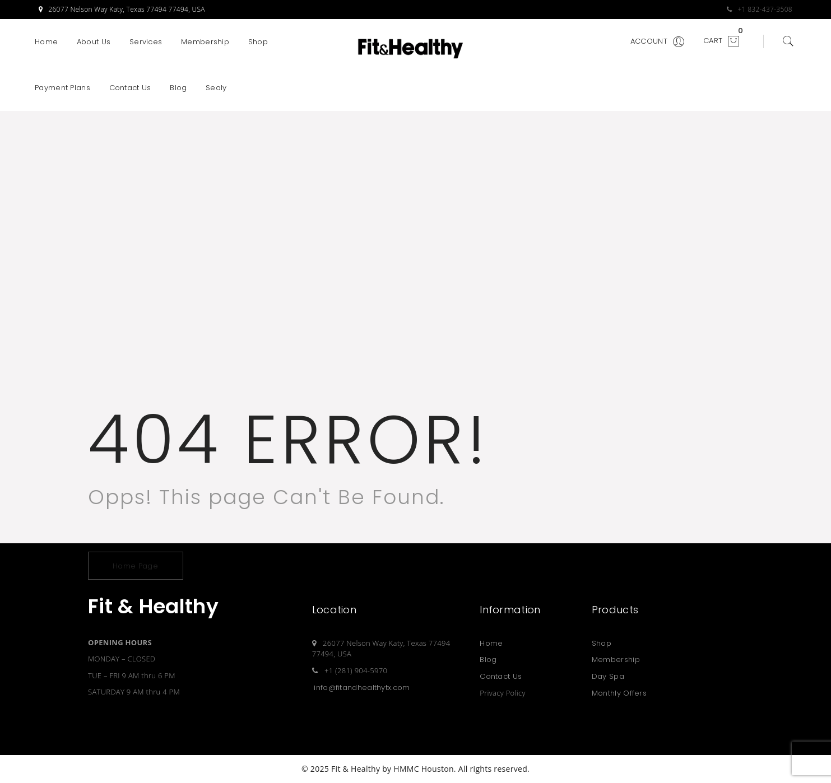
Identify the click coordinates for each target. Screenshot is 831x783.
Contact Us (130, 87)
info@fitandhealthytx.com (362, 687)
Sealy (216, 87)
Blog (178, 87)
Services (145, 41)
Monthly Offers (619, 693)
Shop (258, 41)
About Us (93, 41)
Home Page (135, 566)
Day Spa (608, 676)
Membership (205, 41)
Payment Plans (62, 87)
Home (46, 41)
